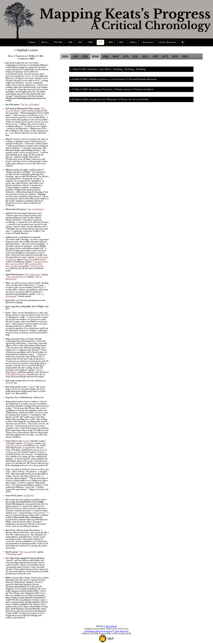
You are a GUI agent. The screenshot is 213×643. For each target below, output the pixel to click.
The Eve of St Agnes (30, 104)
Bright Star (29, 495)
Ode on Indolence (35, 209)
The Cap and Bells (27, 552)
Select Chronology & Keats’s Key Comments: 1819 (26, 57)
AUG (145, 56)
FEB (85, 56)
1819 (100, 42)
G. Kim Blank (110, 626)
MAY (115, 56)
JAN (75, 56)
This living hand (13, 554)
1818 (90, 42)
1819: (65, 56)
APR (105, 56)
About (44, 42)
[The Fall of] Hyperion (16, 374)
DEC (186, 56)
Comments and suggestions (98, 631)
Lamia (31, 387)
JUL (135, 56)
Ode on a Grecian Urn (16, 277)
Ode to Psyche (36, 266)
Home (32, 42)
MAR (95, 56)
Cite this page (122, 631)
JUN (126, 56)
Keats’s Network (167, 42)
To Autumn (29, 443)
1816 (70, 42)
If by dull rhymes (33, 274)
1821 (121, 42)
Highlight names (27, 50)
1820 (110, 42)
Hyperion (39, 115)
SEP (155, 56)
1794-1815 (58, 42)
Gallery (133, 42)
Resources (148, 42)
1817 (80, 42)
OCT (165, 56)
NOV (175, 56)
